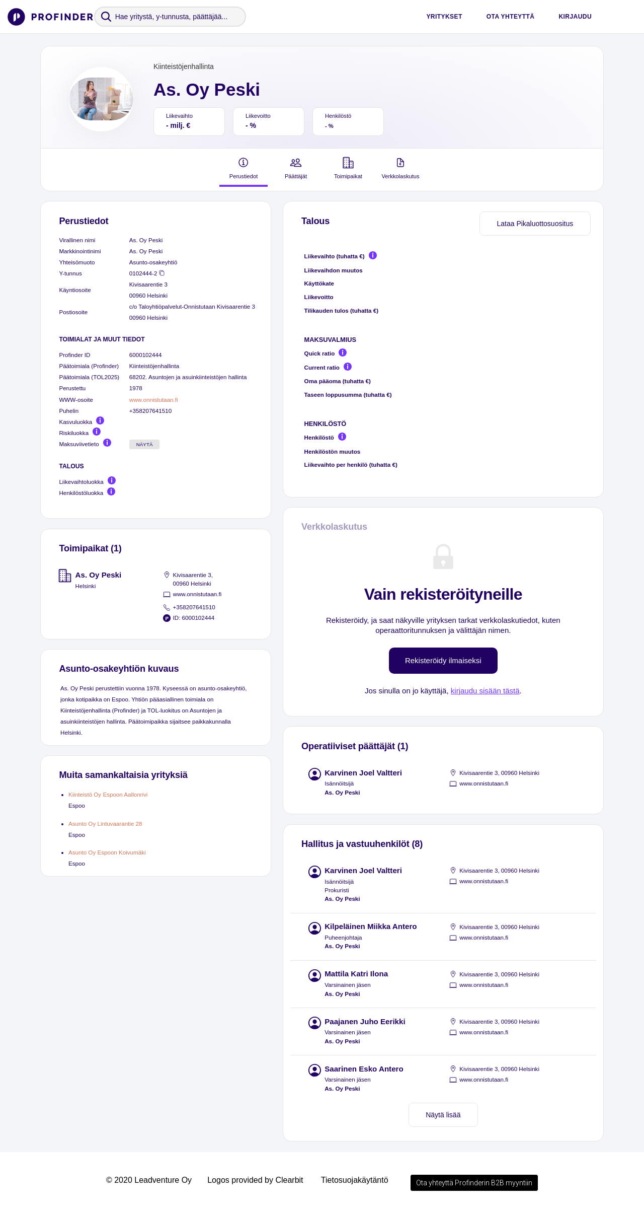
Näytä (144, 444)
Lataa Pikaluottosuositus (535, 224)
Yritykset (444, 16)
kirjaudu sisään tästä (485, 690)
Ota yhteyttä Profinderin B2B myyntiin (474, 1183)
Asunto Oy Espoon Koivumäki (107, 852)
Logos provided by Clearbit (255, 1180)
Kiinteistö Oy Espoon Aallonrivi (107, 794)
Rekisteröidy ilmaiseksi (443, 660)
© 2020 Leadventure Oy (149, 1180)
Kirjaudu (575, 16)
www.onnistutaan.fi (153, 399)
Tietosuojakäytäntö (354, 1180)
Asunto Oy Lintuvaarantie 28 (105, 823)
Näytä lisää (443, 1115)
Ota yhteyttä (511, 16)
